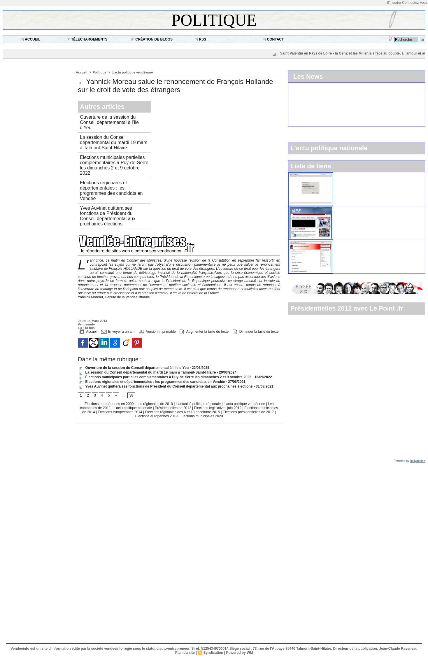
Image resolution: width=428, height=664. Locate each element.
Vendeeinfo (86, 324)
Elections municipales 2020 (201, 416)
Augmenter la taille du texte (204, 332)
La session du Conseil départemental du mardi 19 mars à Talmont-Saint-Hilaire (113, 142)
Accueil (30, 39)
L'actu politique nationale (133, 408)
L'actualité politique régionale (199, 404)
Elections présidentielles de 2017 (248, 412)
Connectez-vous (414, 3)
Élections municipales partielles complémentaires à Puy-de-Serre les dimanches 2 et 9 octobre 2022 (114, 165)
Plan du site (185, 653)
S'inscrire (394, 3)
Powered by (409, 460)
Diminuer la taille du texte (256, 332)
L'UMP (342, 174)
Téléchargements (87, 39)
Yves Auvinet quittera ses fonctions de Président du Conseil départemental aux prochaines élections (107, 216)
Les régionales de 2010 (155, 404)
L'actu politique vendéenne (132, 72)
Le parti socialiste (351, 242)
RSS (200, 39)
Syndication (213, 653)
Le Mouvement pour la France (363, 208)
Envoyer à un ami (118, 332)
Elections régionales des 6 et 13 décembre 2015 (183, 412)
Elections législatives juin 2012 (218, 408)
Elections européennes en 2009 (110, 404)
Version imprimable (157, 332)
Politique (214, 20)
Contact (273, 39)
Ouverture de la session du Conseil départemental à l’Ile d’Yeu (109, 122)
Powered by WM (239, 653)
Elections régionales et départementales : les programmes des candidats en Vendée (111, 190)
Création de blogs (152, 39)
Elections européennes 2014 (120, 412)
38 (131, 395)
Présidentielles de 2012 (173, 408)
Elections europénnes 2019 (156, 416)
